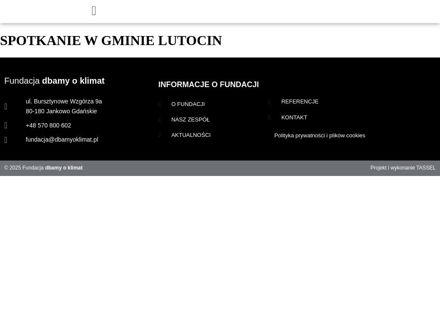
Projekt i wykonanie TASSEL (403, 168)
